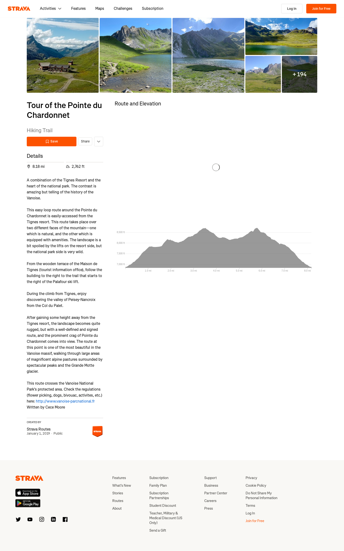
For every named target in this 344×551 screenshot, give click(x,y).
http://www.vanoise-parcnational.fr (65, 401)
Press (208, 508)
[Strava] (19, 8)
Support (210, 477)
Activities (51, 8)
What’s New (121, 485)
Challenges (123, 8)
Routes (117, 500)
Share (85, 141)
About (117, 508)
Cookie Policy (256, 485)
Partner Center (215, 493)
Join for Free (321, 8)
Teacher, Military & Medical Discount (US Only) (165, 518)
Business (211, 485)
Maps (99, 8)
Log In (291, 8)
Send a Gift (157, 530)
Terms (250, 505)
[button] (63, 55)
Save (51, 141)
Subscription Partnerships (159, 495)
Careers (210, 500)
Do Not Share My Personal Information (261, 495)
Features (78, 8)
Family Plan (158, 485)
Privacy (251, 477)
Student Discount (162, 505)
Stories (117, 493)
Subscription (152, 8)
